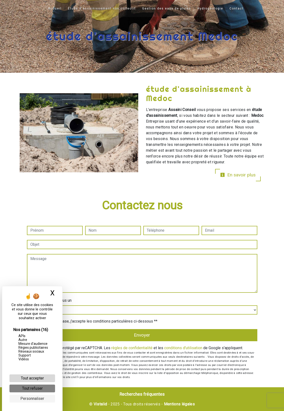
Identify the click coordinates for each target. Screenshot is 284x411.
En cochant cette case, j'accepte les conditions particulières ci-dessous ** (94, 321)
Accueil (55, 8)
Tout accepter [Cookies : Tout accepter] (32, 378)
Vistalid (100, 404)
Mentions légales (179, 404)
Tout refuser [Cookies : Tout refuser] (32, 388)
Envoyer (142, 335)
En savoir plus (238, 175)
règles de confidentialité (132, 348)
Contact (236, 8)
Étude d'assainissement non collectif (102, 8)
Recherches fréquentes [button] (142, 394)
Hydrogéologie (210, 8)
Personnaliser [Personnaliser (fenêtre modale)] (32, 398)
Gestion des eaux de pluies (166, 8)
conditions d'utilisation (183, 348)
